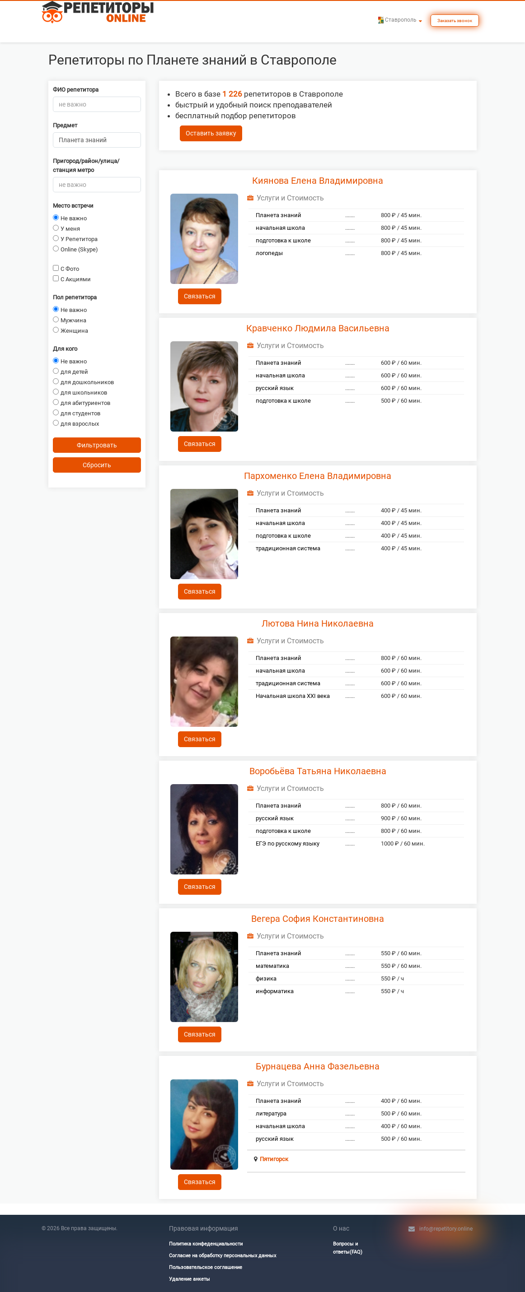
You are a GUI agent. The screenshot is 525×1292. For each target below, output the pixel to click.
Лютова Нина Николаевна (318, 623)
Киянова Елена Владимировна (317, 180)
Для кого (65, 348)
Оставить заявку (211, 133)
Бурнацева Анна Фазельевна (318, 1066)
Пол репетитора (75, 297)
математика (272, 965)
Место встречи (73, 205)
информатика (275, 991)
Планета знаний (278, 215)
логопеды (269, 253)
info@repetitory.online (446, 1229)
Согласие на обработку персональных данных (222, 1256)
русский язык (275, 388)
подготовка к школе (283, 240)
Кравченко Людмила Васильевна (317, 328)
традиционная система (288, 548)
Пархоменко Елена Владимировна (317, 475)
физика (266, 978)
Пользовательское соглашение (205, 1267)
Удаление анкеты (189, 1279)
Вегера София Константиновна (317, 918)
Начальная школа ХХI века (293, 695)
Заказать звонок (454, 20)
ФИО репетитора (75, 89)
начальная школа (280, 227)
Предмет (65, 125)
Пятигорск (274, 1159)
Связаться (200, 296)
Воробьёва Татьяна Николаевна (317, 771)
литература (271, 1113)
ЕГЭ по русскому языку (287, 843)
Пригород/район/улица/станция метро (86, 165)
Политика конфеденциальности (206, 1244)
